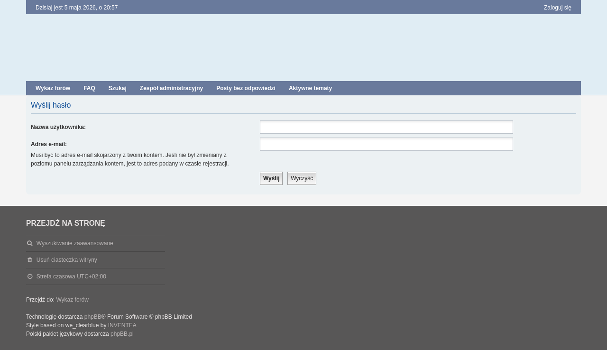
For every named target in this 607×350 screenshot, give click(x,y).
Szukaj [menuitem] (118, 88)
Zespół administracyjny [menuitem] (171, 88)
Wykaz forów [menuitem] (53, 88)
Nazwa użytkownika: (58, 127)
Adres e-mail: (49, 144)
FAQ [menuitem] (89, 88)
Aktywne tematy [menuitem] (310, 88)
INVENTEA (122, 325)
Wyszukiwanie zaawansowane (75, 243)
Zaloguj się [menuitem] (557, 7)
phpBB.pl (122, 334)
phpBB (92, 316)
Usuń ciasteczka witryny (67, 260)
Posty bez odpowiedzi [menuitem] (246, 88)
